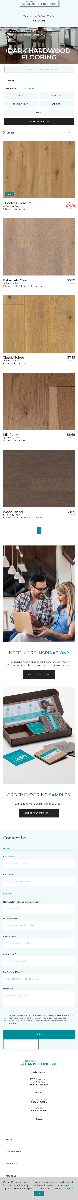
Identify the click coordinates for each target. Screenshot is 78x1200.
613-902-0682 (39, 21)
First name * (9, 857)
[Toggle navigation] (4, 5)
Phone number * (11, 918)
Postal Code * (9, 954)
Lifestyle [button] (55, 95)
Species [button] (55, 104)
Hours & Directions (39, 1084)
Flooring (24, 31)
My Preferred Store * (12, 972)
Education (12, 1163)
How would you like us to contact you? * (21, 902)
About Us (11, 1176)
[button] (67, 5)
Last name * (8, 874)
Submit (39, 1034)
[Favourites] (71, 5)
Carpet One (10, 31)
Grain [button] (38, 112)
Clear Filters (29, 88)
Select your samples (39, 813)
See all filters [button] (39, 121)
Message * (8, 989)
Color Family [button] (20, 104)
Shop (9, 1139)
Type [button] (20, 95)
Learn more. (68, 1188)
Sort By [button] (66, 132)
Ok (39, 1193)
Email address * (10, 936)
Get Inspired (13, 1151)
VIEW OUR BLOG (39, 674)
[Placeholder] (39, 69)
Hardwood (37, 31)
